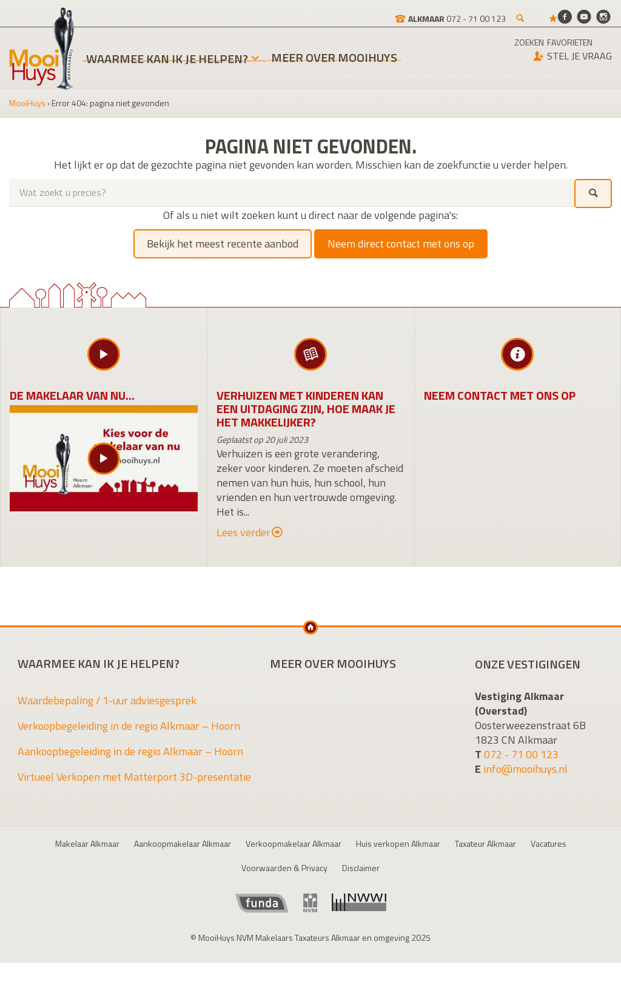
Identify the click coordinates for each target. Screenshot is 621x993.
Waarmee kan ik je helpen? (167, 59)
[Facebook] (564, 16)
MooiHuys (27, 102)
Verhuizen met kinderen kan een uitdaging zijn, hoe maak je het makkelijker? (306, 408)
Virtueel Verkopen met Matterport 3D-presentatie (134, 777)
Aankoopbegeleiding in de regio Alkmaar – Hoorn (130, 751)
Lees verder (250, 532)
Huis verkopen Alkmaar (398, 843)
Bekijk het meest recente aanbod (222, 243)
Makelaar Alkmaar (87, 843)
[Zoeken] (479, 12)
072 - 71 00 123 (521, 754)
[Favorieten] (512, 12)
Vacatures (548, 843)
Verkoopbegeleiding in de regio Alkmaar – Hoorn (129, 726)
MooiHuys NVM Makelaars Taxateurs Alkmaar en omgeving (41, 48)
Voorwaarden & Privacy (284, 867)
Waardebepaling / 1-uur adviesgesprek (107, 700)
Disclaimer (361, 867)
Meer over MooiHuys (334, 59)
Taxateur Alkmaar (485, 843)
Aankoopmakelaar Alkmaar (182, 843)
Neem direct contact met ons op (400, 243)
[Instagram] (603, 16)
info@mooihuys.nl (525, 769)
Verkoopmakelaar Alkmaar (293, 843)
